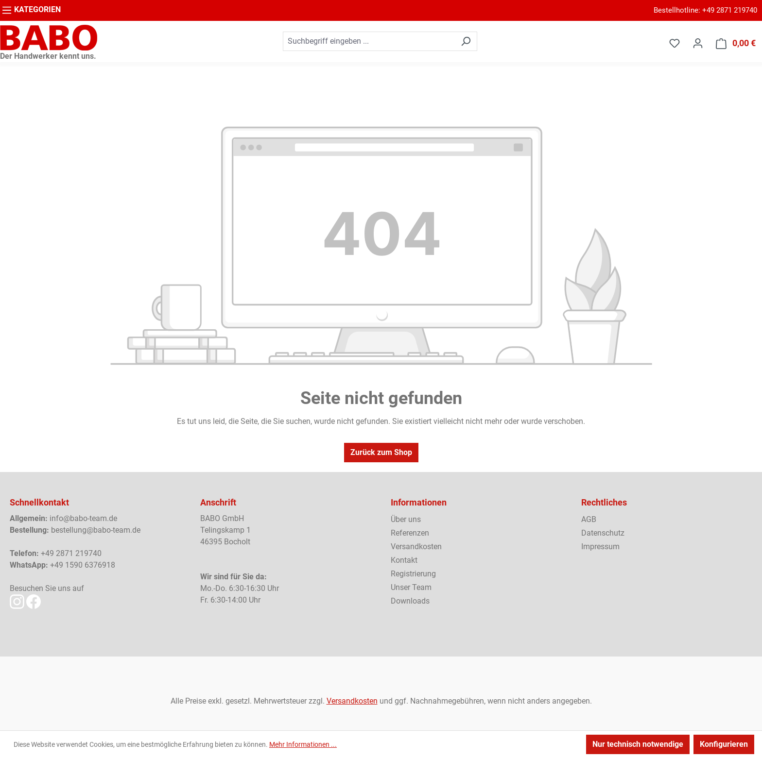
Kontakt (404, 560)
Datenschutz (602, 533)
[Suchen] (465, 41)
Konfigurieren (724, 744)
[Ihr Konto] (698, 43)
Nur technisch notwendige (637, 744)
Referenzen (410, 533)
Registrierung (413, 573)
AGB (588, 519)
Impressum (600, 546)
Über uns (406, 519)
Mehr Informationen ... (303, 744)
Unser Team (411, 587)
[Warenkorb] (736, 43)
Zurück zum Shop (381, 452)
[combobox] (369, 41)
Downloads (410, 601)
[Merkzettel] (674, 43)
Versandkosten (416, 546)
